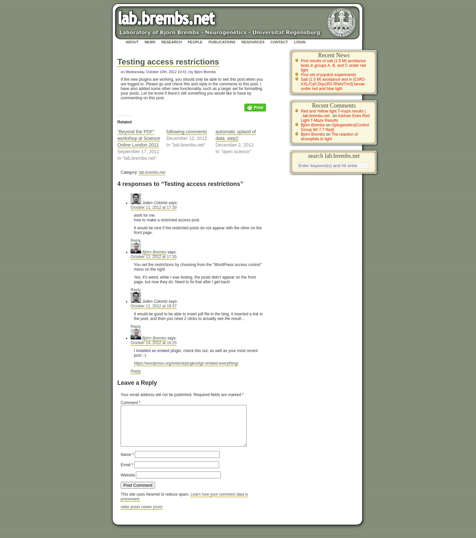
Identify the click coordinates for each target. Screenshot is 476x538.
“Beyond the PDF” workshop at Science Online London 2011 (138, 138)
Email (127, 473)
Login (299, 42)
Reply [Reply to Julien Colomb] (136, 240)
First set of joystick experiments (328, 74)
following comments (187, 131)
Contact (279, 42)
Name (127, 462)
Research (171, 42)
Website (128, 483)
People (195, 42)
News (149, 42)
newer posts (152, 515)
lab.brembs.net (152, 172)
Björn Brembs (154, 252)
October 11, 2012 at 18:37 (154, 306)
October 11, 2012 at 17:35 (154, 256)
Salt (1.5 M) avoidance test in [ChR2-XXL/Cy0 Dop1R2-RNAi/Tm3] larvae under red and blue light (333, 84)
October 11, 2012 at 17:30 (154, 207)
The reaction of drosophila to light (329, 136)
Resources (252, 42)
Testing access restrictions (168, 61)
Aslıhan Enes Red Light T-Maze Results (335, 118)
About (132, 42)
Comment (130, 402)
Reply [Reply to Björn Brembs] (136, 290)
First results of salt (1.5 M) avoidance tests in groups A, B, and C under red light (333, 65)
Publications (222, 42)
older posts (131, 515)
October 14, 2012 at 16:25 (154, 342)
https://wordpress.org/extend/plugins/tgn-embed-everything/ (186, 363)
